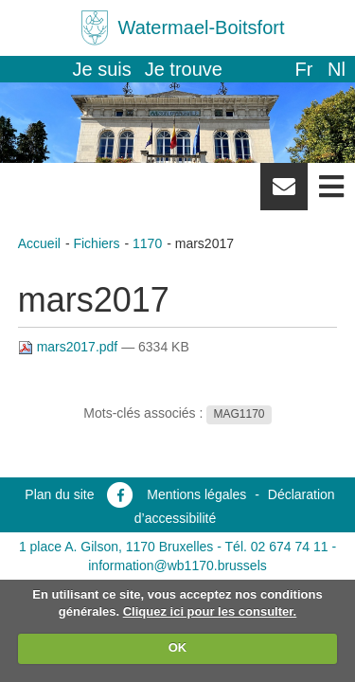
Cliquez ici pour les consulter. (210, 611)
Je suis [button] (102, 69)
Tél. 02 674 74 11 (276, 546)
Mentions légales (196, 494)
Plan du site (59, 494)
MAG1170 (238, 414)
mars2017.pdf (69, 346)
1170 (147, 243)
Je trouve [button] (183, 69)
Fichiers (96, 243)
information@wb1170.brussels (177, 565)
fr (303, 69)
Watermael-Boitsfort (201, 27)
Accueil (39, 243)
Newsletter (284, 193)
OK (178, 647)
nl (337, 69)
